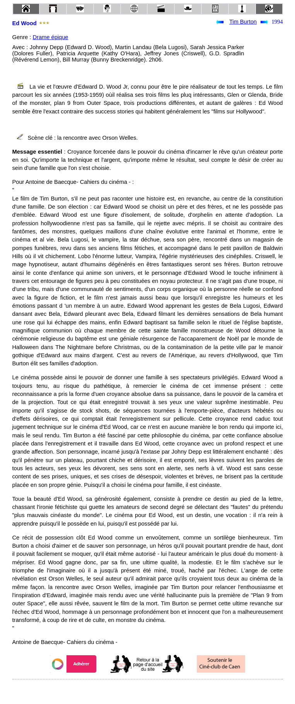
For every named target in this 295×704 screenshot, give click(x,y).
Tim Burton (243, 22)
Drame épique (50, 37)
